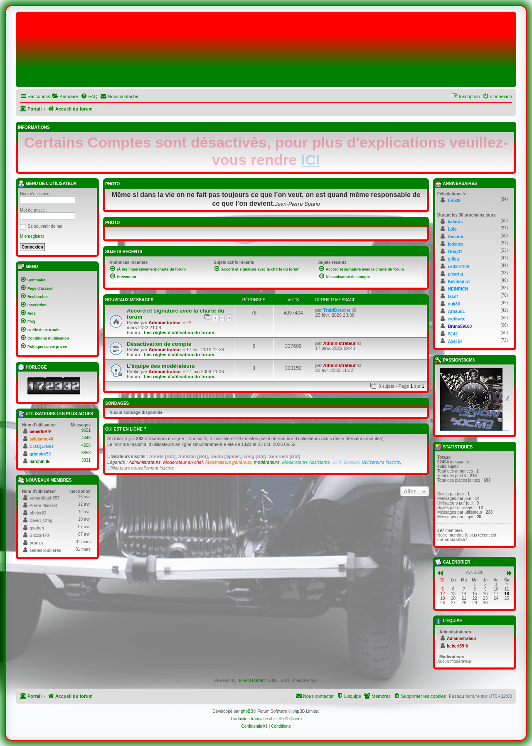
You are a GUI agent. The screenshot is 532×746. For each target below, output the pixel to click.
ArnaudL (456, 311)
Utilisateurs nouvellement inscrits (140, 467)
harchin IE (39, 461)
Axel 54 (455, 341)
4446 (86, 438)
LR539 (454, 200)
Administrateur (165, 322)
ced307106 (458, 266)
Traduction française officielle (257, 718)
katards (455, 221)
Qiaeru (295, 718)
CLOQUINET (42, 446)
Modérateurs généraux (228, 462)
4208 (86, 445)
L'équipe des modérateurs (161, 366)
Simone (455, 236)
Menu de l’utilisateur (47, 183)
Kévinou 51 (459, 281)
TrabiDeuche (337, 310)
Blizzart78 (39, 535)
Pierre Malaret (43, 505)
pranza (36, 543)
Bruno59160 (460, 326)
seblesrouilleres (45, 550)
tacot (453, 296)
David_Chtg (41, 520)
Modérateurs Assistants (306, 462)
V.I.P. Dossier (345, 462)
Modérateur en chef (183, 462)
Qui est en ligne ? (125, 429)
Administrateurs (144, 462)
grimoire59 (40, 454)
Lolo (452, 229)
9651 (86, 430)
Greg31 (455, 251)
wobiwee (457, 319)
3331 (86, 460)
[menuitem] (65, 96)
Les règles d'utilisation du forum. (180, 332)
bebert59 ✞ (40, 431)
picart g (455, 274)
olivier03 (38, 513)
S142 (453, 334)
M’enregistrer (32, 236)
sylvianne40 (41, 439)
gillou (453, 259)
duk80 (454, 304)
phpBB (247, 711)
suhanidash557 (44, 498)
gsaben (37, 528)
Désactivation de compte (159, 344)
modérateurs (267, 462)
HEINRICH (458, 289)
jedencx (455, 244)
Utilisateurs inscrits (381, 462)
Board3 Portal (250, 680)
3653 (86, 453)
